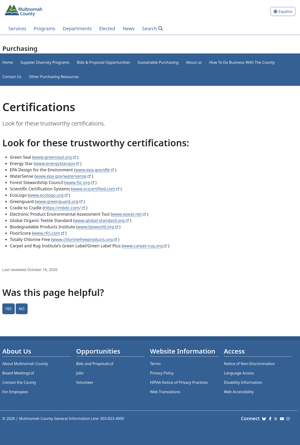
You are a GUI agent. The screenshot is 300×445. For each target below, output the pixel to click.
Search (149, 28)
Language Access (239, 373)
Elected (107, 28)
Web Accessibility (239, 391)
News (129, 28)
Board (18, 373)
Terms (155, 363)
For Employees (15, 391)
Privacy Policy (162, 373)
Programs (44, 28)
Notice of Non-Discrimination (249, 363)
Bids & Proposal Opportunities (103, 62)
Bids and (95, 363)
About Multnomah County (25, 363)
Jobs (80, 373)
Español (285, 11)
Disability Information (243, 382)
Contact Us (11, 76)
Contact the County (19, 382)
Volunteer (84, 382)
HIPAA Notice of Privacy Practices (179, 382)
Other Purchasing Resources (54, 76)
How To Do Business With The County (242, 62)
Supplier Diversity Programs (45, 62)
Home (7, 62)
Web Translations (165, 391)
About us (194, 62)
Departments (77, 28)
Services (17, 28)
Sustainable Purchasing (158, 62)
